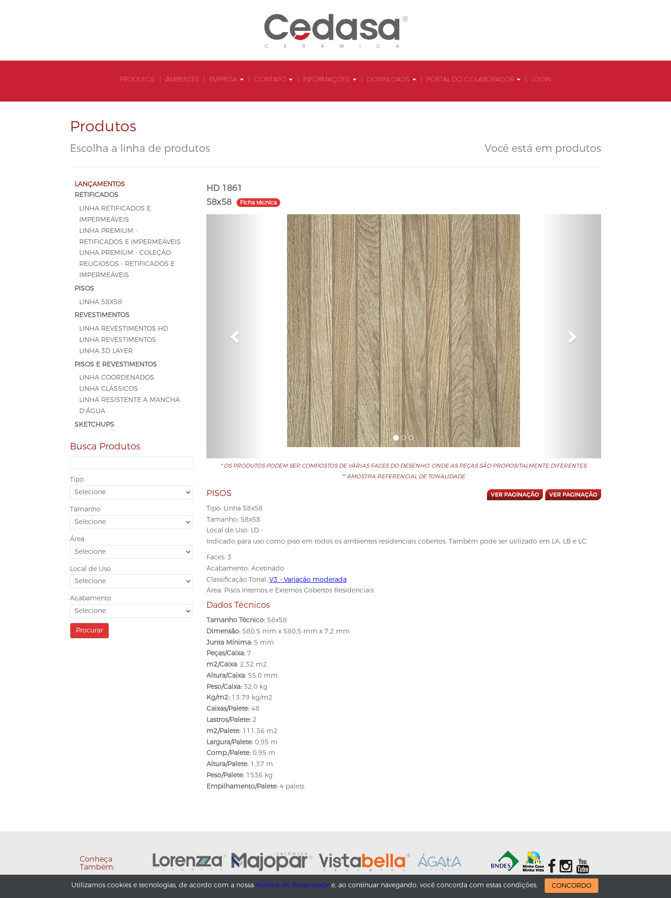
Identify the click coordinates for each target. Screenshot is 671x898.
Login (541, 79)
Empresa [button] (226, 79)
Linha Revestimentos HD (123, 328)
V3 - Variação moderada (308, 579)
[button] (236, 336)
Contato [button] (273, 79)
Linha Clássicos (108, 388)
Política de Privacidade (292, 885)
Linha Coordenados (116, 377)
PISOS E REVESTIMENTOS (116, 364)
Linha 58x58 (100, 302)
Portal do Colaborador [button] (473, 79)
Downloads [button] (391, 79)
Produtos (137, 79)
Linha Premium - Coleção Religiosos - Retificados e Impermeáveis (127, 263)
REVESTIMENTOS (102, 315)
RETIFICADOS (96, 194)
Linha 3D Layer (106, 351)
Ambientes (182, 79)
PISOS (84, 288)
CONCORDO (571, 885)
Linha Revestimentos (117, 339)
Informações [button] (329, 79)
